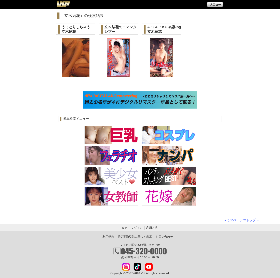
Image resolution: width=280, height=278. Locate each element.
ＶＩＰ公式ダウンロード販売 (63, 4)
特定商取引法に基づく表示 (135, 236)
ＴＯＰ (123, 227)
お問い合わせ (164, 236)
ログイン (136, 227)
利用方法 (152, 227)
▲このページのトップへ (241, 220)
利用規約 (108, 236)
